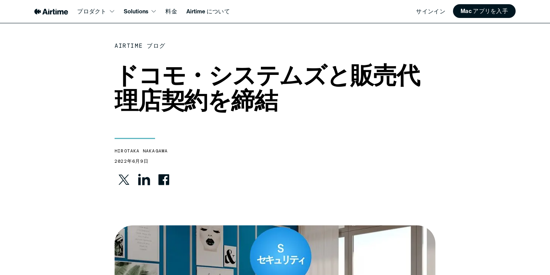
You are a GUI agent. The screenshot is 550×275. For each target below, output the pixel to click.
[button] (484, 11)
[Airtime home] (51, 12)
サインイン (430, 11)
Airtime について (208, 11)
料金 (171, 11)
